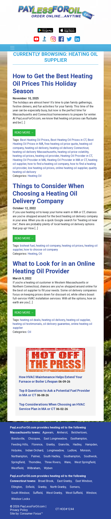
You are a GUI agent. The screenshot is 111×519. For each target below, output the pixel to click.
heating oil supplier (78, 320)
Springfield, (18, 462)
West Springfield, (85, 462)
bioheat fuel (27, 245)
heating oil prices (23, 155)
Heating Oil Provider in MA (29, 160)
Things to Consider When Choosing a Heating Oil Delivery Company (48, 193)
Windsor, (91, 492)
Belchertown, (79, 432)
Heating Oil (34, 176)
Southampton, (72, 456)
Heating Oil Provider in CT (76, 155)
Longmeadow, (55, 450)
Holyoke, (16, 450)
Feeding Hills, (19, 444)
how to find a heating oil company (48, 164)
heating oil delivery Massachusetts (34, 152)
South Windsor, (20, 492)
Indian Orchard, (34, 450)
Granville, (64, 444)
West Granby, (54, 492)
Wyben (48, 468)
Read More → (24, 132)
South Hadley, (52, 456)
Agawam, (48, 432)
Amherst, (62, 432)
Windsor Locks (20, 499)
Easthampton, (78, 438)
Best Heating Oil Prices (34, 140)
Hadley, (77, 444)
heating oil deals (30, 320)
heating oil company (48, 245)
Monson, (85, 450)
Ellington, (16, 487)
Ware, (67, 462)
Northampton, (19, 456)
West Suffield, (74, 492)
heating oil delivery (36, 148)
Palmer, (35, 456)
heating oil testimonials (27, 324)
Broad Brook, (46, 481)
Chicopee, (34, 438)
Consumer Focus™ (31, 513)
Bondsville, (18, 438)
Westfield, (17, 468)
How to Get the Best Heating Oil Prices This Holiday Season (53, 83)
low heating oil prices (41, 168)
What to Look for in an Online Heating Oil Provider (54, 267)
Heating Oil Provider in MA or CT (67, 160)
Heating (32, 253)
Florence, (37, 444)
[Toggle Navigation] (12, 47)
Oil (40, 253)
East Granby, (64, 481)
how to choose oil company (41, 249)
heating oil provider (47, 155)
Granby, (50, 444)
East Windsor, (83, 481)
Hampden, (91, 444)
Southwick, (90, 456)
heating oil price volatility (73, 152)
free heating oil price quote (61, 143)
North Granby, (58, 487)
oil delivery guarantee (56, 324)
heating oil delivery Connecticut (69, 148)
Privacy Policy (19, 510)
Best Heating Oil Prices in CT (68, 140)
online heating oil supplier (71, 168)
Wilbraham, (34, 468)
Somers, (75, 487)
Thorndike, (35, 462)
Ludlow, (72, 450)
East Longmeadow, (55, 438)
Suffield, (38, 492)
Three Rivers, (53, 462)
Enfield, (30, 487)
